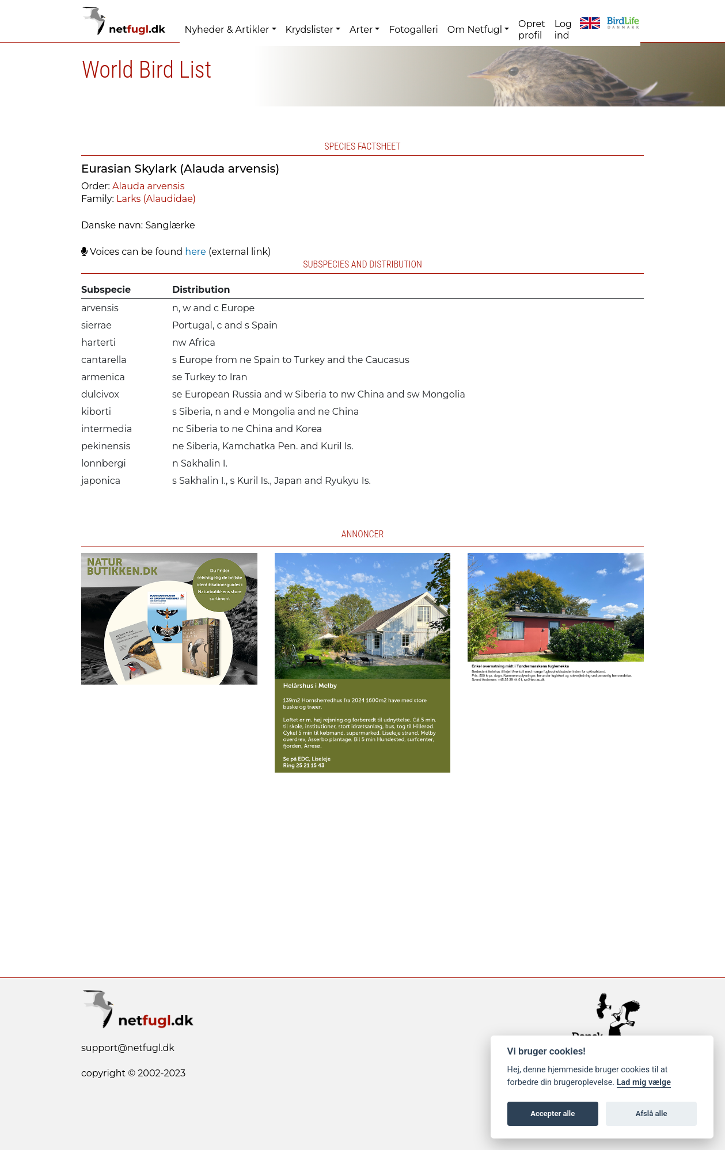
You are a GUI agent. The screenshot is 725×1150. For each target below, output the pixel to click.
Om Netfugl (474, 29)
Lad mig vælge (644, 1082)
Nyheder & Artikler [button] (226, 29)
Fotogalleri (413, 29)
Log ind (563, 29)
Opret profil (531, 29)
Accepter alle (552, 1113)
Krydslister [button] (309, 29)
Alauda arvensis (148, 186)
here (195, 251)
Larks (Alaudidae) (156, 198)
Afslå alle (651, 1113)
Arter (361, 29)
